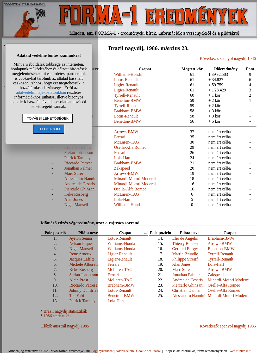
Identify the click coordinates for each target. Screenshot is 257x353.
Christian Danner (186, 290)
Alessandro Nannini (188, 295)
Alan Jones (181, 264)
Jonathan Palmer (186, 275)
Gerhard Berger (185, 248)
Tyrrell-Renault (127, 95)
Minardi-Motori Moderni (135, 178)
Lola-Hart (122, 158)
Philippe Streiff (185, 259)
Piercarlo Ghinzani (187, 285)
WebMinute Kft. (240, 351)
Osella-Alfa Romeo (130, 147)
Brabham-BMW (127, 111)
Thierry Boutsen (185, 243)
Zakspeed (122, 168)
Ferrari (120, 137)
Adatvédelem (125, 351)
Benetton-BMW (127, 100)
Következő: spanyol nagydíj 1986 (228, 58)
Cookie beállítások (148, 351)
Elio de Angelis (185, 238)
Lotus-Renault (126, 79)
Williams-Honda (128, 74)
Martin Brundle (185, 254)
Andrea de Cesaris (187, 280)
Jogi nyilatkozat (103, 351)
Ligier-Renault (126, 85)
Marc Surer (181, 269)
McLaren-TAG (126, 142)
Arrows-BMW (126, 131)
